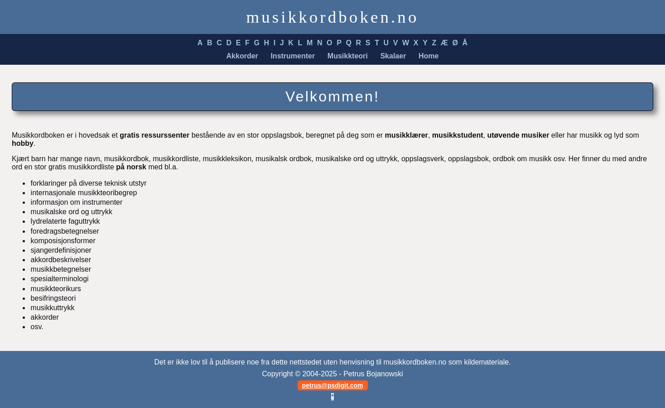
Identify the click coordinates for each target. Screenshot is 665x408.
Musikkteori (348, 56)
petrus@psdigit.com (332, 385)
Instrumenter (292, 56)
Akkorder (242, 56)
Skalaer (393, 56)
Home (429, 56)
